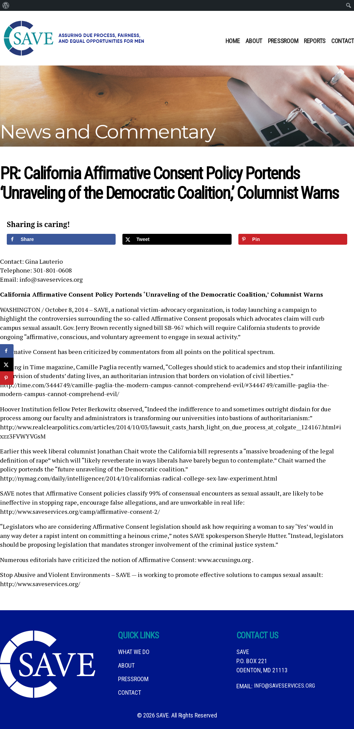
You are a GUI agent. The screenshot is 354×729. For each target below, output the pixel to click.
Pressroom (283, 40)
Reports (315, 40)
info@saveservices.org (286, 686)
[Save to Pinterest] (292, 239)
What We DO (133, 651)
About (253, 40)
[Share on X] (176, 239)
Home (232, 40)
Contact (342, 40)
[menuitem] (6, 5)
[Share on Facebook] (61, 239)
